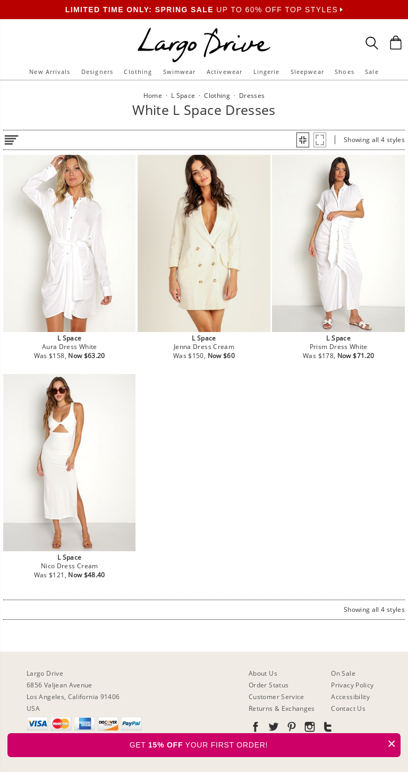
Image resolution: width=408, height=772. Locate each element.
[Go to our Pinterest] (291, 728)
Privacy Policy (352, 685)
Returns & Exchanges (282, 708)
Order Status (268, 685)
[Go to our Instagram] (309, 728)
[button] (302, 139)
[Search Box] (372, 43)
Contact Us (348, 708)
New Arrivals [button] (49, 72)
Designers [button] (97, 72)
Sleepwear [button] (307, 72)
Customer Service (276, 696)
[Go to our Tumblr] (327, 728)
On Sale (343, 673)
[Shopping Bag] (396, 42)
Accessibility (350, 696)
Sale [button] (371, 72)
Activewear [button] (224, 72)
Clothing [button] (138, 72)
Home (152, 95)
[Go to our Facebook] (256, 728)
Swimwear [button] (179, 72)
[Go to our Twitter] (273, 728)
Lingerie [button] (266, 72)
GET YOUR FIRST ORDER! (265, 743)
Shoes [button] (344, 72)
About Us (263, 673)
